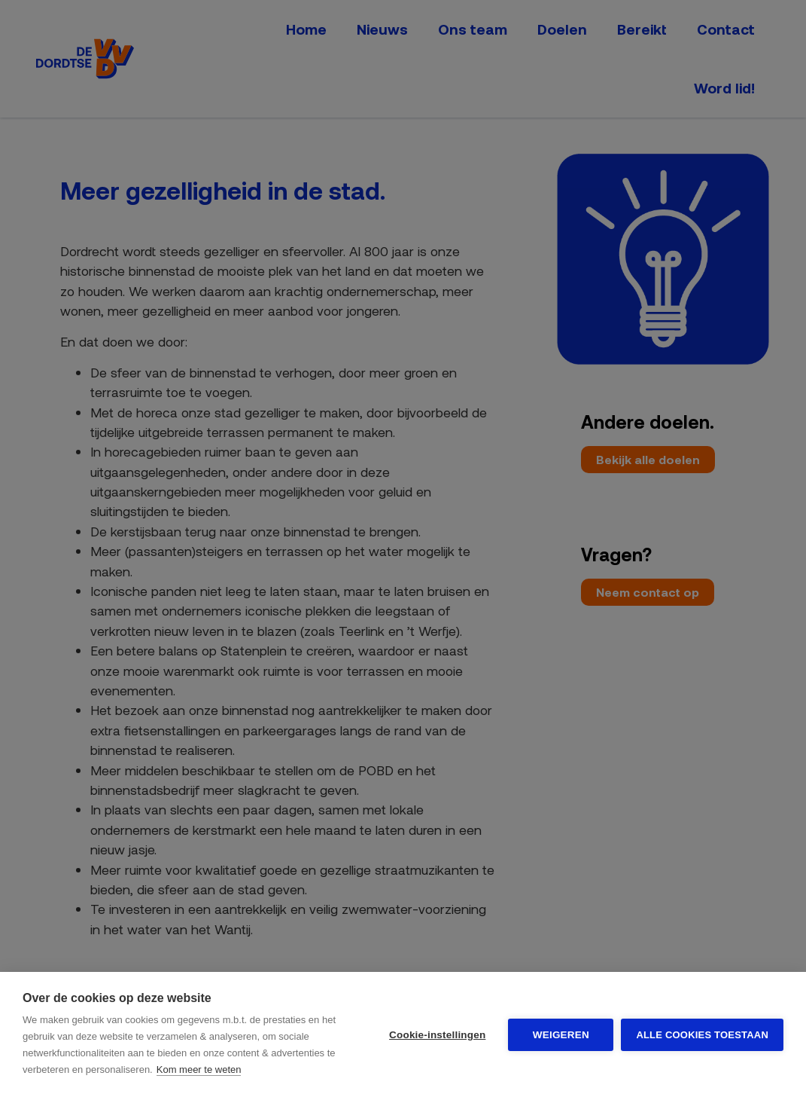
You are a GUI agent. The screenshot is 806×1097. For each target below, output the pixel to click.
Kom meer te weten (199, 1069)
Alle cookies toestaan (702, 1034)
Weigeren (561, 1034)
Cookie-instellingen (437, 1034)
